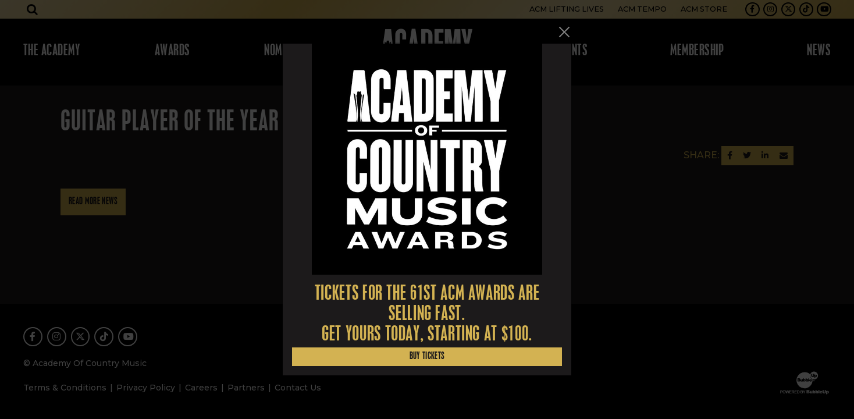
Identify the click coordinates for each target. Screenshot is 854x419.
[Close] (564, 32)
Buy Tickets (427, 356)
